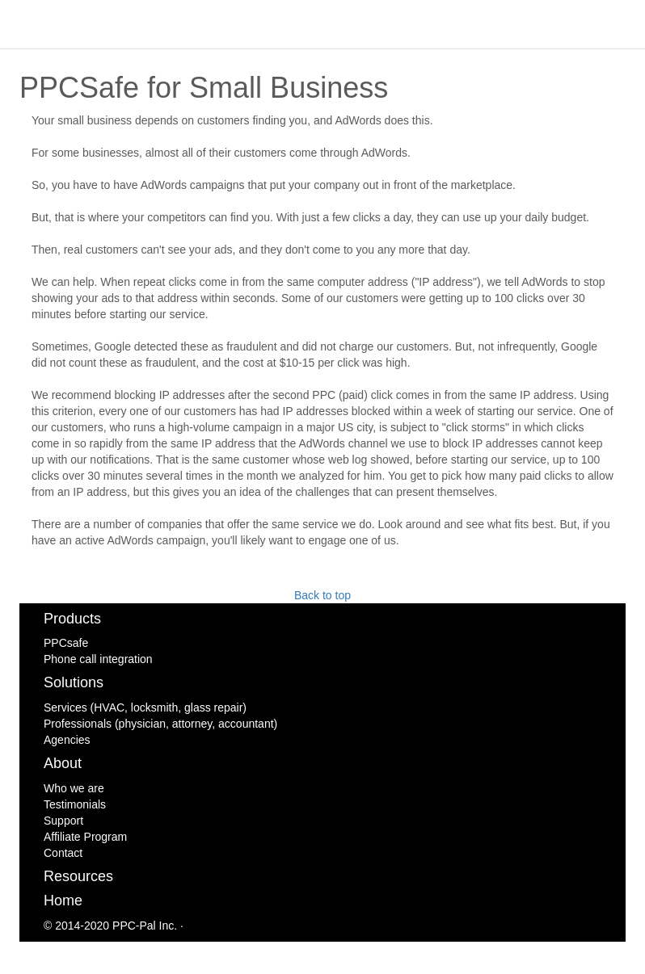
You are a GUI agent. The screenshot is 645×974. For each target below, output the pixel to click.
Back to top (322, 595)
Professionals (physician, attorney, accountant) (160, 723)
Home (63, 900)
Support (63, 820)
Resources (78, 876)
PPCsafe (66, 642)
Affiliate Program (85, 836)
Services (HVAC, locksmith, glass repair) (145, 707)
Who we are (74, 788)
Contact (63, 852)
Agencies (67, 739)
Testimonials (75, 804)
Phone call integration (98, 659)
